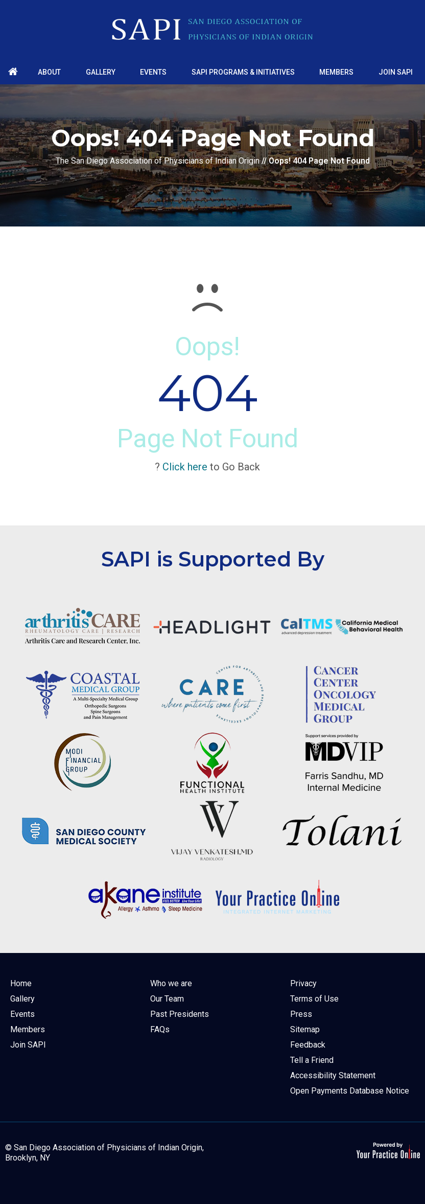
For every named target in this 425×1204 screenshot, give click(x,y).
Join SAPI (28, 1045)
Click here (184, 467)
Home (21, 983)
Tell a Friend (312, 1060)
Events (22, 1014)
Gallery (22, 999)
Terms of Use (314, 999)
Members (27, 1029)
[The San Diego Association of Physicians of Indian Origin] (212, 29)
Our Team (167, 999)
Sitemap (305, 1029)
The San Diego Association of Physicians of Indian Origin (157, 161)
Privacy (303, 983)
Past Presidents (179, 1014)
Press (301, 1014)
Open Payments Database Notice (349, 1091)
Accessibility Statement (332, 1075)
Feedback (307, 1045)
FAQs (160, 1029)
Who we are (171, 983)
